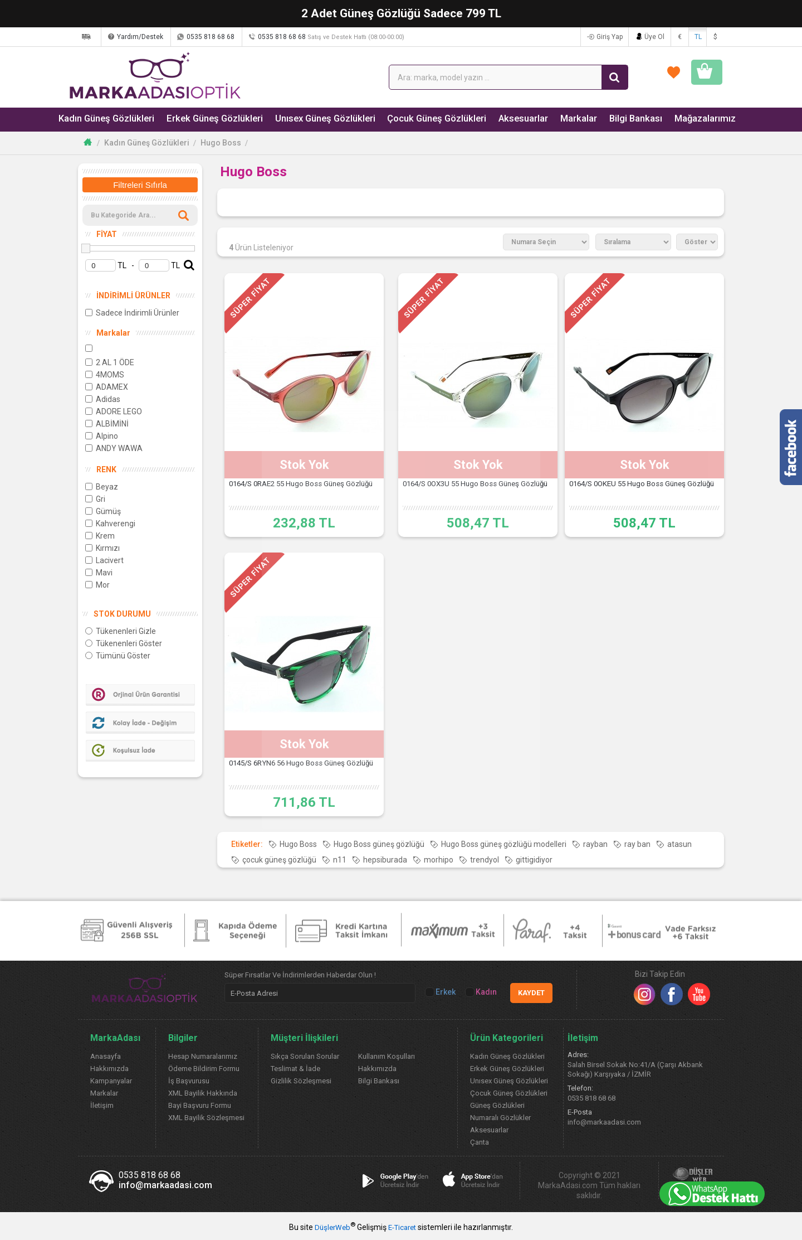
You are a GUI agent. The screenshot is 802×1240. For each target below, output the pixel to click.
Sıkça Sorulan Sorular (305, 1056)
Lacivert (104, 560)
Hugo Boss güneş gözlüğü (379, 844)
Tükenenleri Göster (123, 643)
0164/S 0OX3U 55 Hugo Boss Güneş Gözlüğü (478, 490)
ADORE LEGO (113, 411)
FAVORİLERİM (590, 76)
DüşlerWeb (332, 1227)
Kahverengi (110, 523)
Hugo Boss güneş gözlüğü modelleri (503, 844)
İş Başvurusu (188, 1081)
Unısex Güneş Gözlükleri (314, 119)
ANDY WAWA (114, 448)
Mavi (99, 572)
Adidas (102, 399)
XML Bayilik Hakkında (202, 1093)
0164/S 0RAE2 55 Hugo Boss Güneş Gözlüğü (304, 490)
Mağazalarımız (683, 119)
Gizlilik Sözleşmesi (301, 1081)
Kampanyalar (111, 1081)
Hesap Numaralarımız (202, 1056)
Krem (100, 535)
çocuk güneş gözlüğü (279, 859)
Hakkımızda (109, 1068)
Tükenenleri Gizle (120, 631)
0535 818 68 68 (261, 37)
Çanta (479, 1142)
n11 (339, 859)
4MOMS (104, 374)
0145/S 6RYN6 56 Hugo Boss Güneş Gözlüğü (304, 770)
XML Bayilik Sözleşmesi (206, 1117)
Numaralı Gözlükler (500, 1117)
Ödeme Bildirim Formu (203, 1068)
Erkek (441, 992)
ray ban (637, 844)
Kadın (482, 992)
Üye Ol (653, 37)
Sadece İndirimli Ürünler (132, 312)
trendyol (484, 859)
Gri (95, 499)
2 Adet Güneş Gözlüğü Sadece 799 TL (401, 13)
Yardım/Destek (191, 37)
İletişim (102, 1105)
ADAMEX (106, 386)
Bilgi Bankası (615, 119)
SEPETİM (682, 77)
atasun (679, 844)
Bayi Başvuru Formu (199, 1105)
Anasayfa (105, 1056)
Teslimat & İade (295, 1068)
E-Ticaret (402, 1227)
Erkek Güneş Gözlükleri (207, 119)
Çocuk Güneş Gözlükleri (421, 119)
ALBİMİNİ (107, 423)
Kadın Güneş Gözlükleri (104, 119)
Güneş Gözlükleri (497, 1105)
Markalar (558, 119)
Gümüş (103, 511)
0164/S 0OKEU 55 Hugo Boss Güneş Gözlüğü (644, 490)
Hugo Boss (220, 142)
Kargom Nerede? (119, 37)
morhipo (438, 859)
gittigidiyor (534, 859)
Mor (97, 584)
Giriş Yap (607, 37)
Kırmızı (102, 548)
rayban (595, 844)
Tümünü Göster (117, 655)
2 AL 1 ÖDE (109, 362)
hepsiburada (385, 859)
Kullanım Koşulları (386, 1056)
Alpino (101, 436)
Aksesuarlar (504, 119)
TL (698, 37)
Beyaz (101, 486)
